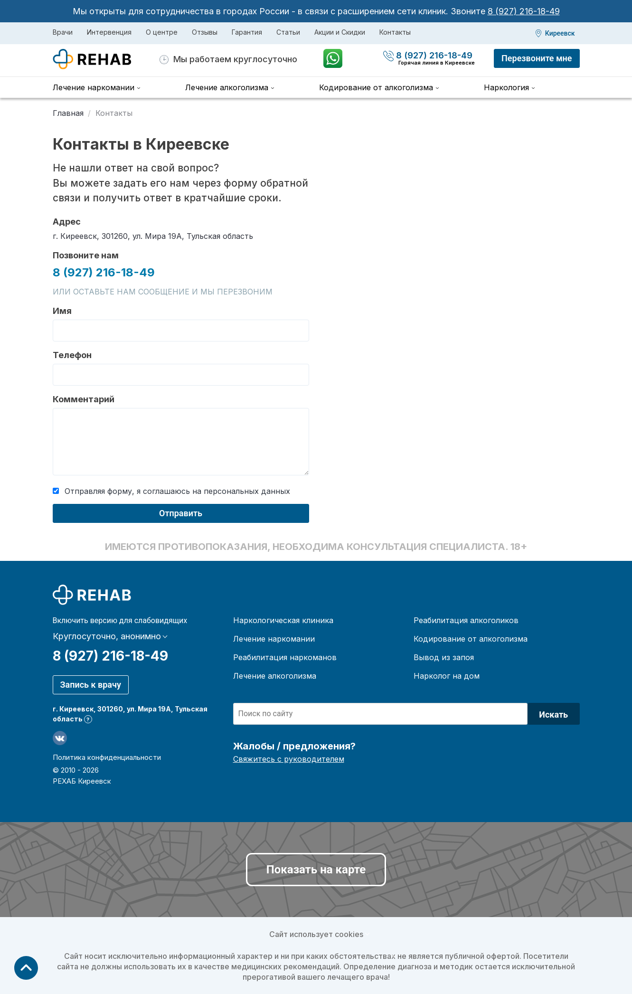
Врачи (63, 32)
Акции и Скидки (339, 32)
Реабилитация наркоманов (285, 657)
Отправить (180, 513)
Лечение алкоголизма (226, 87)
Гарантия (247, 32)
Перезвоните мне (536, 58)
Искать (553, 714)
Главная (68, 113)
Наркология (506, 87)
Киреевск (560, 33)
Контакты (395, 32)
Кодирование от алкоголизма (376, 87)
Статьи (288, 32)
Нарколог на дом (447, 676)
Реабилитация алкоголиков (466, 620)
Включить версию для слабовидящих (120, 621)
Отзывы (204, 32)
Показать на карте (316, 869)
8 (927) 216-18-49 (524, 11)
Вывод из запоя (444, 657)
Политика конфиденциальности (107, 757)
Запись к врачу (90, 685)
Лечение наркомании (93, 87)
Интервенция (109, 32)
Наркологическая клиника (283, 620)
